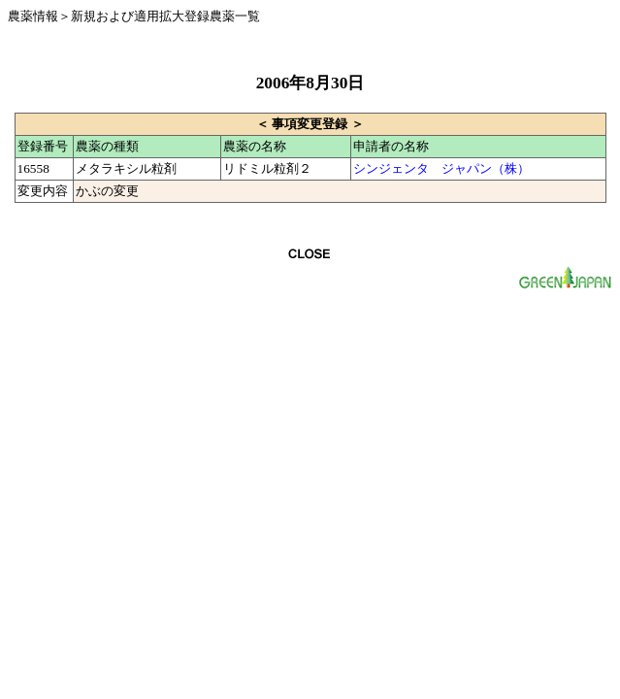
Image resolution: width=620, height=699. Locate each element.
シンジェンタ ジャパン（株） (441, 168)
